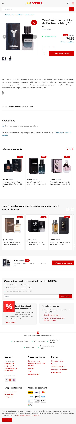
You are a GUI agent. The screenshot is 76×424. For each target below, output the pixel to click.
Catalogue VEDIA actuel (59, 369)
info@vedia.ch (9, 366)
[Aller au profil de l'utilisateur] (68, 3)
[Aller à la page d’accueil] (2, 15)
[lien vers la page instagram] (14, 380)
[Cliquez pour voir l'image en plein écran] (20, 37)
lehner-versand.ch (11, 392)
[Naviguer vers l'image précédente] (4, 37)
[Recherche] (71, 9)
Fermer (7, 420)
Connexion (59, 133)
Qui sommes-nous (34, 361)
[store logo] (34, 3)
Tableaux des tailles (57, 367)
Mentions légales (33, 374)
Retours (54, 364)
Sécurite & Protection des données (36, 364)
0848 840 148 (9, 363)
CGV (29, 371)
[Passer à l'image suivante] (35, 37)
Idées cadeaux (56, 372)
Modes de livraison (57, 361)
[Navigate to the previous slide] (68, 149)
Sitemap (31, 368)
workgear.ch (9, 397)
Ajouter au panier (62, 53)
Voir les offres (11, 322)
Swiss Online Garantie (51, 315)
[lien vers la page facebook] (7, 380)
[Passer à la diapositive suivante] (72, 149)
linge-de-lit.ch (9, 394)
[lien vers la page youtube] (10, 380)
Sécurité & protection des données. (28, 415)
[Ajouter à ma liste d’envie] (44, 53)
